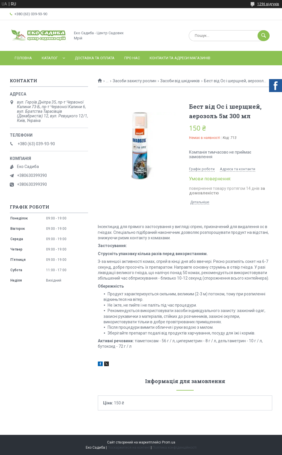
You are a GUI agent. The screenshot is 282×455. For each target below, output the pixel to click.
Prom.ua (168, 442)
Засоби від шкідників (180, 81)
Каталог (50, 58)
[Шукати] (264, 35)
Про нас (132, 58)
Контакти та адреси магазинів (180, 58)
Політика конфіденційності (175, 448)
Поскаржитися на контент (129, 448)
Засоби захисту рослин (134, 81)
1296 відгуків (268, 4)
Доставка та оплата (95, 58)
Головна (23, 58)
